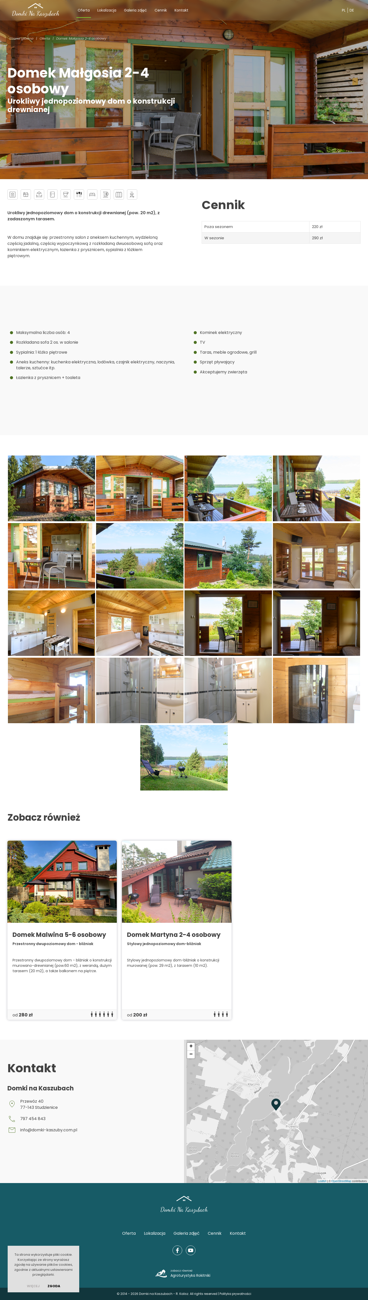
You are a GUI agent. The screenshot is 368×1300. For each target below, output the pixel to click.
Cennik (161, 10)
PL (344, 10)
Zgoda (54, 1286)
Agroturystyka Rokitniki (190, 1273)
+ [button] (191, 1046)
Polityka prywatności (235, 1294)
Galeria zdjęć (135, 10)
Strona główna (21, 38)
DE (352, 10)
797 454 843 (32, 1119)
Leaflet (322, 1181)
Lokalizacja (106, 10)
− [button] (191, 1054)
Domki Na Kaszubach (35, 13)
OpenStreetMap (341, 1181)
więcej (33, 1286)
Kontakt (181, 10)
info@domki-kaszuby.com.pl (48, 1130)
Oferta (84, 10)
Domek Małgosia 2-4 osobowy (81, 38)
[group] (62, 930)
